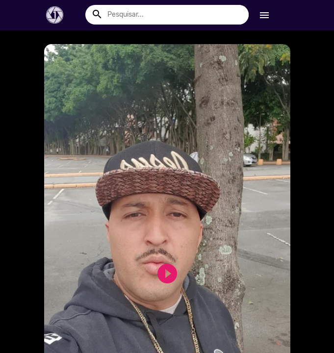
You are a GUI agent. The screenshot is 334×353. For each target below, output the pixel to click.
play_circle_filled (161, 273)
